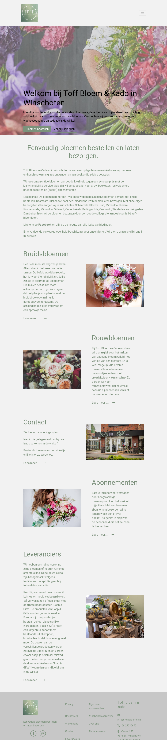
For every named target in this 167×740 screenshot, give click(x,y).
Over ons (94, 723)
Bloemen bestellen (37, 129)
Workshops (71, 723)
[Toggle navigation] (142, 12)
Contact (69, 731)
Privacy (69, 704)
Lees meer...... (34, 463)
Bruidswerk (71, 716)
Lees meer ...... (35, 318)
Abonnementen (97, 731)
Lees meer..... (34, 680)
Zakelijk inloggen (64, 129)
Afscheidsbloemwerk (101, 716)
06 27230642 (126, 725)
